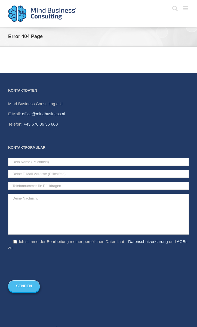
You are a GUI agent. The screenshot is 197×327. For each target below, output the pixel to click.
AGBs (182, 241)
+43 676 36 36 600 (41, 124)
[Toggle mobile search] (175, 8)
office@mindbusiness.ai (43, 113)
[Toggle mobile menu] (186, 8)
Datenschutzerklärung (148, 241)
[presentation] (49, 265)
